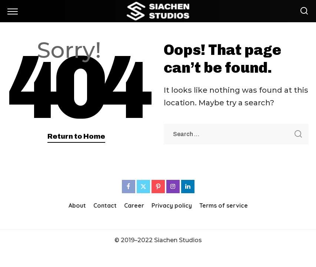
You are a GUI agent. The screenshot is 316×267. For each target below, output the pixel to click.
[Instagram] (173, 186)
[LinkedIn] (187, 186)
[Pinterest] (158, 186)
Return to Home (76, 136)
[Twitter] (143, 186)
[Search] (302, 11)
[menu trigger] (14, 11)
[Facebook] (128, 186)
